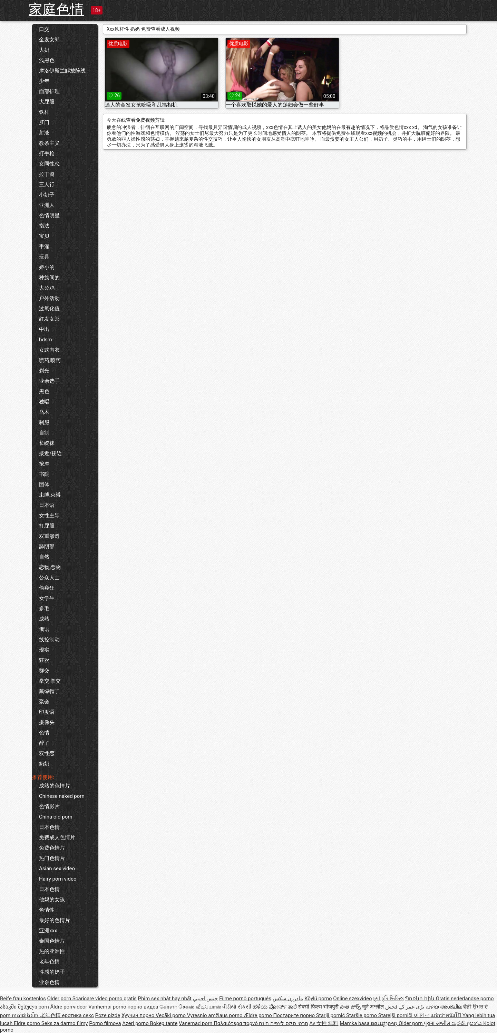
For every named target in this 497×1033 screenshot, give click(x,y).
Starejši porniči (396, 1015)
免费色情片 (52, 848)
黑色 (44, 391)
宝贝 (44, 236)
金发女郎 (49, 40)
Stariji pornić (331, 1015)
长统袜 (47, 443)
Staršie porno (362, 1015)
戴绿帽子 (49, 691)
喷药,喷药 (50, 360)
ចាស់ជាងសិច (26, 1015)
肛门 (44, 122)
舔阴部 (47, 546)
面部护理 (49, 91)
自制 (44, 433)
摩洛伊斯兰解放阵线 (62, 71)
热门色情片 (52, 858)
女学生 (47, 598)
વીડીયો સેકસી (236, 1007)
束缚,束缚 (50, 495)
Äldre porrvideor (69, 1007)
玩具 (44, 257)
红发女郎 (49, 319)
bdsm (45, 340)
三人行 (47, 184)
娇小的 (47, 267)
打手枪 (47, 153)
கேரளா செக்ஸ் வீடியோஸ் (190, 1007)
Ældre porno (258, 1015)
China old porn (55, 817)
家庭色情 (56, 9)
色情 (44, 733)
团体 (44, 484)
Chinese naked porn (62, 796)
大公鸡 (47, 288)
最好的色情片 (54, 920)
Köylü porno (318, 998)
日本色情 (49, 827)
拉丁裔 (47, 174)
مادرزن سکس (288, 998)
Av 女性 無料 (323, 1023)
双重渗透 (49, 536)
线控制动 (49, 639)
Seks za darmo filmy (64, 1023)
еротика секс (78, 1015)
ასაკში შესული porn (25, 1007)
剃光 (44, 371)
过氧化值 (49, 308)
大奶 (44, 50)
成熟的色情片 (54, 786)
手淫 (44, 246)
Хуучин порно (138, 1015)
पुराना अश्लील (437, 1023)
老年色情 (49, 962)
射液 (44, 133)
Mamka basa (355, 1023)
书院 (44, 474)
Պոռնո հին (420, 998)
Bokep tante (164, 1023)
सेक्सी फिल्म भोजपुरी (318, 1007)
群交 (44, 671)
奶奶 (44, 764)
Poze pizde (107, 1015)
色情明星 (49, 215)
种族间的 (49, 277)
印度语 (47, 712)
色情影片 (49, 806)
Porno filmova (105, 1023)
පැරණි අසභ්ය (467, 1023)
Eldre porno (27, 1023)
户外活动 (49, 298)
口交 (44, 29)
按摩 (44, 464)
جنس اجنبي (205, 998)
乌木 (44, 412)
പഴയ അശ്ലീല (444, 1007)
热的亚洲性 (52, 951)
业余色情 (49, 982)
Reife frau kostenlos (23, 998)
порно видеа (142, 1007)
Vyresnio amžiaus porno (215, 1015)
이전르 (422, 1015)
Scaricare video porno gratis (104, 998)
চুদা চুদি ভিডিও (388, 998)
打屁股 (47, 526)
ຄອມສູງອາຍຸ (385, 1023)
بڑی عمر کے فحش (405, 1007)
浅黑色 (47, 60)
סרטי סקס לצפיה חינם (283, 1023)
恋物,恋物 (50, 567)
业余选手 (49, 381)
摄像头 (47, 722)
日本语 (47, 505)
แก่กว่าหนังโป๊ (446, 1015)
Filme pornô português (245, 998)
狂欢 (44, 660)
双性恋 (47, 753)
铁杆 (44, 112)
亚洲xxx (48, 930)
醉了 (44, 743)
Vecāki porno (171, 1015)
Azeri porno (136, 1023)
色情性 (47, 910)
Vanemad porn (196, 1023)
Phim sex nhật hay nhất (165, 998)
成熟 (44, 619)
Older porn (59, 998)
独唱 (44, 402)
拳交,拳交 (50, 681)
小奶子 (47, 195)
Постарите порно (294, 1015)
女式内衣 (49, 350)
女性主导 (49, 515)
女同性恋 (49, 164)
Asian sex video (57, 868)
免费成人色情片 (57, 837)
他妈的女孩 (52, 899)
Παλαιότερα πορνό (236, 1023)
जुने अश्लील (373, 1007)
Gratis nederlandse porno (465, 998)
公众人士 (49, 577)
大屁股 (47, 102)
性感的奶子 (52, 972)
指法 (44, 226)
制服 (44, 422)
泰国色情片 (52, 941)
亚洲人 (47, 205)
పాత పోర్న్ (351, 1007)
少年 (44, 81)
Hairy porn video (58, 879)
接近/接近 (50, 453)
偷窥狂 (47, 588)
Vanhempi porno (107, 1007)
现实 (44, 650)
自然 (44, 557)
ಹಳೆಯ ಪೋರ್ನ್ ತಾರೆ (275, 1007)
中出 (44, 329)
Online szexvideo (352, 998)
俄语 (44, 629)
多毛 (44, 608)
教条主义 (49, 143)
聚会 (44, 702)
